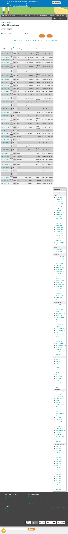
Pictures (11, 48)
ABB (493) (58, 361)
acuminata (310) (60, 257)
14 (43, 40)
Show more (58, 245)
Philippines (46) (60, 242)
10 (33, 40)
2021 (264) (58, 450)
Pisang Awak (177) (60, 398)
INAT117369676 (5, 133)
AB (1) (57, 374)
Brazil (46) (58, 240)
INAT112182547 (5, 123)
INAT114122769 (5, 131)
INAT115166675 (5, 94)
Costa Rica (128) (60, 212)
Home (2, 22)
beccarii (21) (59, 293)
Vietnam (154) (59, 208)
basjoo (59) (59, 269)
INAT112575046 (5, 162)
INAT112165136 (5, 109)
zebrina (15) (59, 315)
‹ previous (19, 40)
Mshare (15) (59, 424)
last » (56, 40)
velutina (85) (59, 265)
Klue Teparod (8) (60, 432)
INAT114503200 (5, 91)
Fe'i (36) (58, 368)
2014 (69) (58, 465)
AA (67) (58, 366)
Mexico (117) (59, 216)
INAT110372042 (5, 112)
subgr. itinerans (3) (61, 345)
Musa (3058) (59, 249)
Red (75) (58, 402)
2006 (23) (58, 483)
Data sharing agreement (34, 501)
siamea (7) (58, 322)
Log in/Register (62, 18)
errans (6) (58, 326)
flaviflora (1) (59, 376)
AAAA (57, 380)
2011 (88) (58, 472)
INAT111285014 (5, 53)
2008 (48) (58, 478)
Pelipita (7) (58, 439)
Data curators (8, 499)
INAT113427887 (5, 79)
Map (9, 29)
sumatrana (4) (59, 343)
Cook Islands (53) (60, 238)
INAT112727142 (5, 127)
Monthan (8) (59, 434)
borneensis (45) (60, 280)
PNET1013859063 (5, 153)
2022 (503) (58, 448)
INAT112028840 (5, 62)
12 (38, 40)
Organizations (8, 496)
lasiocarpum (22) (60, 313)
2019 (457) (58, 455)
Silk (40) (58, 409)
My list (54, 18)
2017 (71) (58, 459)
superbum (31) (60, 284)
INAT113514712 (5, 82)
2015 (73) (58, 463)
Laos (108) (58, 223)
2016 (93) (58, 461)
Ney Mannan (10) (60, 430)
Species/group (20, 49)
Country (38, 49)
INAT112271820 (5, 171)
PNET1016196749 (5, 164)
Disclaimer (30, 496)
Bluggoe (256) (59, 394)
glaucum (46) (59, 276)
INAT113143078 (5, 75)
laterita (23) (59, 289)
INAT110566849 (5, 156)
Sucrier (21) (59, 419)
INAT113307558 (5, 102)
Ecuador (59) (59, 231)
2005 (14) (58, 485)
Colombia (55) (59, 236)
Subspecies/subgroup (30, 49)
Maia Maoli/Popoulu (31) (60, 413)
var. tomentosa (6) (61, 328)
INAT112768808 (5, 136)
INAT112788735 (5, 143)
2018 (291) (58, 457)
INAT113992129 (5, 85)
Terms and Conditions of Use (35, 499)
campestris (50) (60, 271)
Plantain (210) (59, 396)
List (4, 29)
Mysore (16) (59, 422)
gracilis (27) (59, 286)
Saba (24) (58, 417)
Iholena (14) (59, 426)
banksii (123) (59, 305)
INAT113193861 (5, 177)
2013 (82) (58, 468)
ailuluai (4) (58, 339)
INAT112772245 (5, 140)
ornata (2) (58, 349)
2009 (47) (58, 476)
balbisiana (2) (59, 347)
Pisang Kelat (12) (60, 428)
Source (27, 34)
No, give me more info (20, 5)
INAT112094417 (5, 119)
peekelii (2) (58, 352)
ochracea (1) (59, 378)
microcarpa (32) (60, 307)
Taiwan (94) (59, 225)
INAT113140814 (5, 71)
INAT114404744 (5, 88)
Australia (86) (59, 229)
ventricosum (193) (60, 261)
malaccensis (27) (60, 309)
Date (43, 49)
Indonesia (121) (60, 214)
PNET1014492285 (5, 98)
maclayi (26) (59, 311)
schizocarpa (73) (60, 267)
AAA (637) (58, 359)
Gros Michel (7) (60, 437)
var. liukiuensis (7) (60, 324)
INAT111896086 (5, 174)
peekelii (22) (59, 291)
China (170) (59, 206)
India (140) (58, 210)
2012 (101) (58, 470)
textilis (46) (59, 278)
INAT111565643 (5, 57)
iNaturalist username (6, 34)
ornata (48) (59, 274)
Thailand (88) (59, 227)
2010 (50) (58, 474)
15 (46, 40)
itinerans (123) (59, 263)
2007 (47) (58, 480)
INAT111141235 (5, 168)
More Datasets (9, 22)
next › (52, 40)
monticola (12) (59, 297)
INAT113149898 (5, 159)
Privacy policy (31, 503)
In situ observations (42, 16)
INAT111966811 (5, 116)
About (62, 16)
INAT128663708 (5, 183)
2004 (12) (58, 487)
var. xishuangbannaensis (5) (60, 335)
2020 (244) (58, 453)
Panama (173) (59, 204)
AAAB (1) (58, 372)
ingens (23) (59, 370)
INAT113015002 (5, 66)
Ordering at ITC (54, 15)
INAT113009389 (5, 105)
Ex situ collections (11, 16)
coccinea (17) (59, 295)
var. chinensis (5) (60, 330)
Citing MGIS (8, 511)
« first (14, 40)
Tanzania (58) (59, 234)
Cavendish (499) (60, 392)
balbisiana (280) (60, 259)
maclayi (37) (59, 282)
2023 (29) (58, 446)
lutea (57, 387)
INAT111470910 (5, 146)
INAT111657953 (5, 60)
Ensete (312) (59, 252)
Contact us (8, 509)
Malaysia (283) (59, 201)
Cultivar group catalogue (27, 15)
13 (41, 40)
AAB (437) (58, 363)
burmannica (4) (60, 341)
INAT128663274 (5, 180)
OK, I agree (56, 2)
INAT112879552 (5, 150)
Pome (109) (59, 400)
